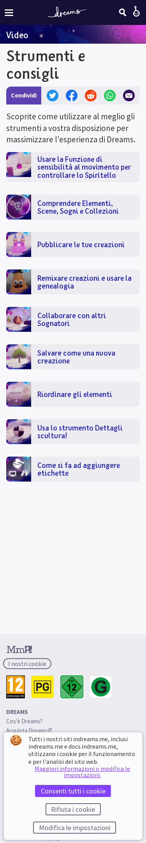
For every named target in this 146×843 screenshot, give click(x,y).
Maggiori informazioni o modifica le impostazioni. (82, 771)
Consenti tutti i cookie (73, 790)
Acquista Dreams (29, 730)
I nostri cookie (27, 664)
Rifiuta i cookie (73, 809)
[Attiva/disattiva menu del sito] (9, 12)
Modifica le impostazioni (75, 827)
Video (17, 35)
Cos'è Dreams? (24, 721)
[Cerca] (122, 12)
